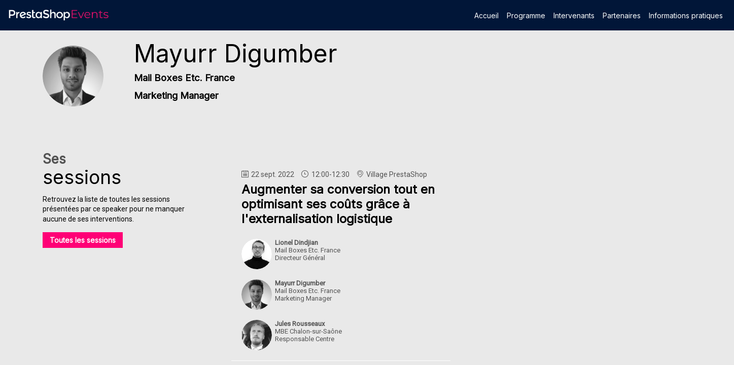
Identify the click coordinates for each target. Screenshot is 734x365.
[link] (486, 15)
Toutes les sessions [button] (83, 240)
